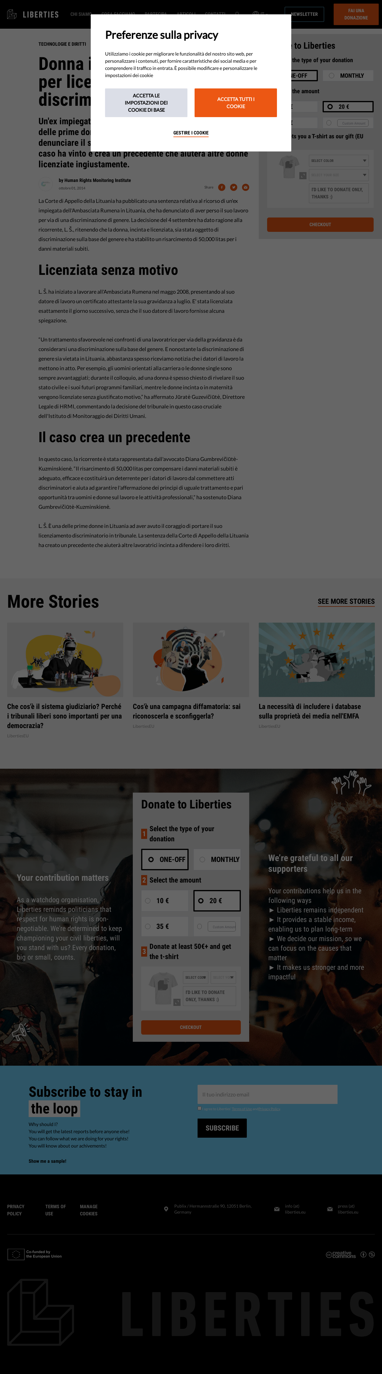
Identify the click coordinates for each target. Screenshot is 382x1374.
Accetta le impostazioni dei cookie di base (146, 103)
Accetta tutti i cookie (236, 102)
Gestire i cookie (191, 133)
